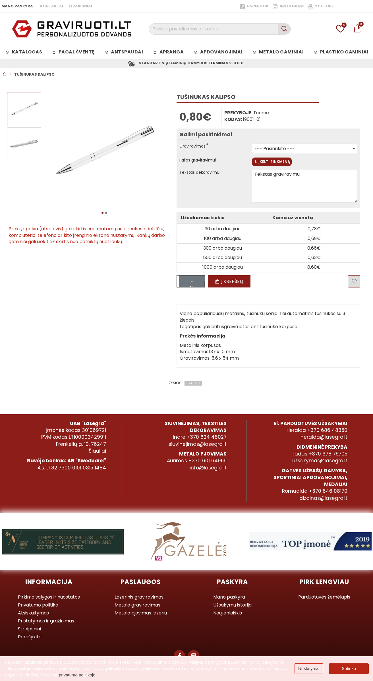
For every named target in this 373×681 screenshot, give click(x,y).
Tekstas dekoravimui (202, 177)
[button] (102, 213)
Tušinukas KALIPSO (34, 75)
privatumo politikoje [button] (77, 674)
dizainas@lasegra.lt (323, 498)
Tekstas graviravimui (304, 190)
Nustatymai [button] (309, 668)
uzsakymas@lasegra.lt (319, 460)
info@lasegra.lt (208, 467)
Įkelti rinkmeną (279, 164)
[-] (199, 288)
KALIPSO (193, 386)
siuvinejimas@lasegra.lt (198, 444)
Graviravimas (194, 148)
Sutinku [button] (349, 668)
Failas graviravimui (199, 162)
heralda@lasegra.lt (324, 437)
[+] (199, 282)
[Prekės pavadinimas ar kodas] (284, 29)
